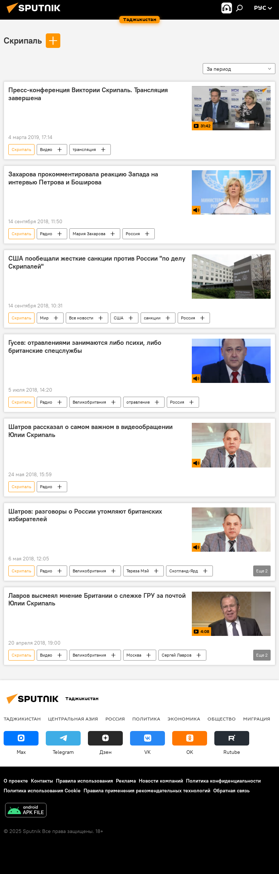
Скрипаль (23, 40)
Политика (146, 718)
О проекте (16, 780)
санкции (152, 317)
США (119, 317)
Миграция (256, 718)
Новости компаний (161, 780)
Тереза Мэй (137, 570)
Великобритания (89, 402)
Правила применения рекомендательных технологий (147, 790)
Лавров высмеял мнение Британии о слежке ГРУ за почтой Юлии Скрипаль (97, 600)
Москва (133, 655)
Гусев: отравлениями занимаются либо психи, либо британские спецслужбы (84, 347)
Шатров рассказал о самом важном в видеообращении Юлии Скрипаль (90, 431)
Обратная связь (231, 790)
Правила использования (84, 780)
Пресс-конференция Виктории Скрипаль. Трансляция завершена (88, 94)
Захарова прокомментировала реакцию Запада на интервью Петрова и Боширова (83, 178)
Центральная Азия (73, 718)
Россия (133, 233)
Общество (221, 718)
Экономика (183, 718)
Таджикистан (22, 718)
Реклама (126, 780)
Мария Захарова (89, 233)
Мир (44, 317)
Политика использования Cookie (42, 790)
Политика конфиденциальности (223, 780)
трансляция (84, 149)
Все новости (81, 317)
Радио (46, 233)
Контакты (42, 780)
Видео (46, 149)
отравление (138, 402)
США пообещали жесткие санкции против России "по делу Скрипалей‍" (96, 262)
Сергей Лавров (176, 655)
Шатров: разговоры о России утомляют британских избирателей (85, 515)
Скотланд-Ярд (183, 570)
